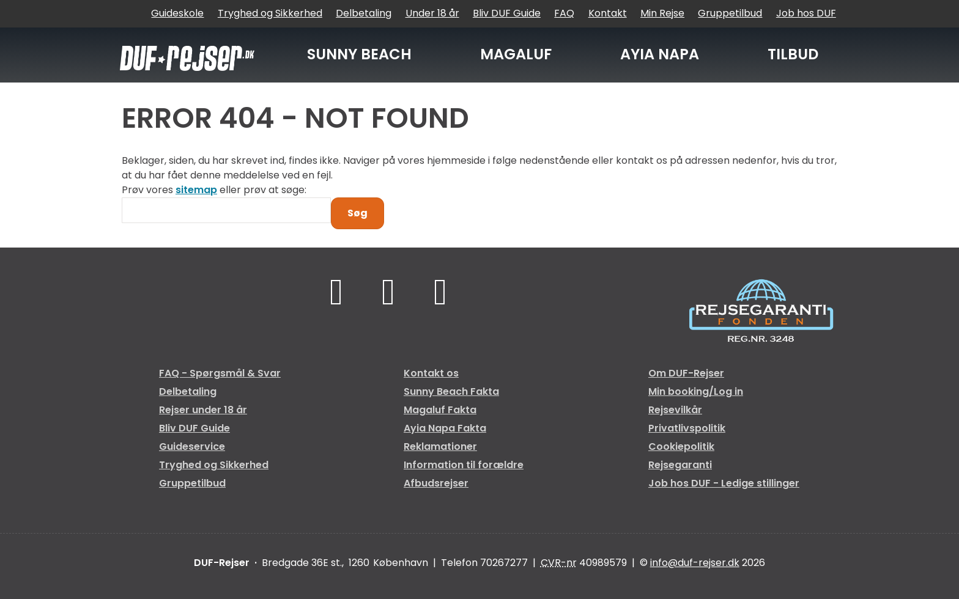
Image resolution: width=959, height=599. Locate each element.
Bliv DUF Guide (507, 13)
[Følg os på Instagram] (440, 291)
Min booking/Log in (695, 391)
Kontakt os (431, 373)
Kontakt (607, 13)
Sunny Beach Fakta (451, 391)
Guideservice (192, 446)
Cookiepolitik (681, 446)
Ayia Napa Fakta (445, 428)
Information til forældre (464, 465)
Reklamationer (440, 446)
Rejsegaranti (680, 465)
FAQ (564, 13)
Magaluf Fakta (440, 410)
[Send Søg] (357, 213)
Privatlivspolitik (686, 428)
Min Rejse (662, 13)
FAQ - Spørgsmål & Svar (220, 373)
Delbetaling (363, 13)
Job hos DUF (806, 13)
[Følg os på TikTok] (388, 291)
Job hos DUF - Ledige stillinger (723, 483)
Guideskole (177, 13)
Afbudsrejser (436, 483)
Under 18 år (432, 13)
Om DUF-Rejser (686, 373)
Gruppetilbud (730, 13)
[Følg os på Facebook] (336, 291)
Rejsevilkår (675, 410)
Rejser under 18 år (203, 410)
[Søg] (226, 210)
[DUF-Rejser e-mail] (694, 563)
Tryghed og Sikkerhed (270, 13)
